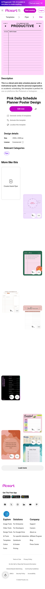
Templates (7, 540)
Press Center (34, 544)
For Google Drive (19, 532)
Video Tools (7, 528)
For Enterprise (18, 524)
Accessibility (31, 573)
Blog (31, 540)
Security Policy (20, 573)
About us (33, 532)
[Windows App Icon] (25, 497)
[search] (19, 10)
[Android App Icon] (16, 497)
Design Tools (7, 532)
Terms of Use (17, 559)
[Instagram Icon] (17, 504)
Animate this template (18, 120)
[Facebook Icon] (5, 504)
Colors (5, 544)
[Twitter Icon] (11, 504)
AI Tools (6, 536)
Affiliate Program (36, 536)
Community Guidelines (32, 569)
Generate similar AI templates (20, 116)
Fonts (5, 548)
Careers (32, 528)
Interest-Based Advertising (14, 569)
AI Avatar (16, 544)
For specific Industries (21, 536)
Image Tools (7, 524)
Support (33, 524)
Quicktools (17, 540)
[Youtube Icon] (30, 504)
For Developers (18, 528)
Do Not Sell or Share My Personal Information (22, 564)
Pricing (15, 548)
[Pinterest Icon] (36, 504)
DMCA (11, 573)
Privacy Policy (28, 559)
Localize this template (18, 125)
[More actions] (39, 215)
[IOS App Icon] (7, 497)
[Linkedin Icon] (24, 504)
